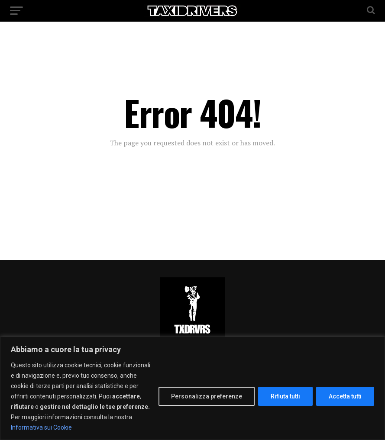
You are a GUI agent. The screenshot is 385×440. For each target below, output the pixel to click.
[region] (192, 388)
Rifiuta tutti (285, 396)
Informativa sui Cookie (41, 427)
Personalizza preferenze (206, 396)
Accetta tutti (345, 396)
